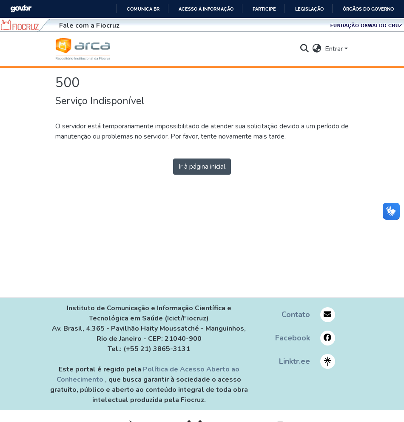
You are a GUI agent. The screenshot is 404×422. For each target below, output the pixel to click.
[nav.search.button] (304, 49)
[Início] (83, 48)
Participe (264, 9)
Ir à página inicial (202, 166)
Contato (296, 314)
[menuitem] (317, 49)
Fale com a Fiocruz (89, 25)
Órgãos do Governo (368, 9)
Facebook (292, 338)
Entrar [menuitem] (334, 49)
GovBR (20, 9)
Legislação (309, 9)
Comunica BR (143, 9)
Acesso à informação (206, 9)
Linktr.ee (294, 361)
